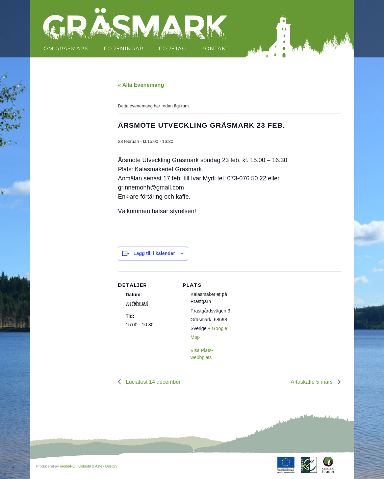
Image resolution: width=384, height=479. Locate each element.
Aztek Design (106, 466)
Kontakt (215, 48)
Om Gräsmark (66, 48)
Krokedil (84, 466)
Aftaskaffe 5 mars (312, 382)
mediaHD (67, 466)
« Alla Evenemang (141, 85)
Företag (172, 48)
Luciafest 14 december (152, 382)
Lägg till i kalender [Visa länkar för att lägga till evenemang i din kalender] (154, 253)
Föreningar (124, 48)
